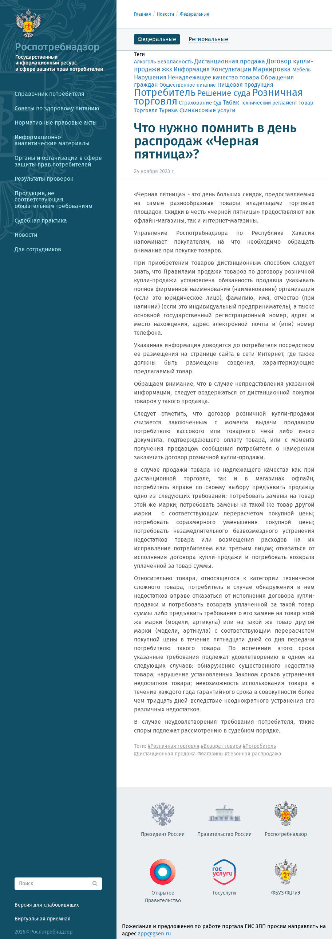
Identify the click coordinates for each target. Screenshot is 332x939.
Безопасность (175, 61)
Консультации (231, 69)
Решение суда (223, 93)
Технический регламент (269, 103)
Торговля (146, 110)
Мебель (301, 70)
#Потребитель (259, 746)
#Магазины (210, 754)
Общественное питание (187, 85)
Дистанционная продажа (229, 61)
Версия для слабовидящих (47, 905)
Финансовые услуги (207, 110)
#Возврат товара (221, 746)
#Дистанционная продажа (165, 754)
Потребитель (164, 92)
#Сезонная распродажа (253, 754)
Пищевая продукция (245, 84)
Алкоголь (145, 62)
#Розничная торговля (173, 746)
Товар (306, 102)
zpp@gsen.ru (154, 933)
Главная (142, 14)
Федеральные (194, 14)
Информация (192, 69)
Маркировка (272, 69)
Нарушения (150, 77)
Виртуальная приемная (43, 919)
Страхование (195, 102)
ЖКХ (167, 69)
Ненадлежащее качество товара (213, 77)
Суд (217, 102)
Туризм (168, 110)
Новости (165, 14)
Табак (231, 102)
